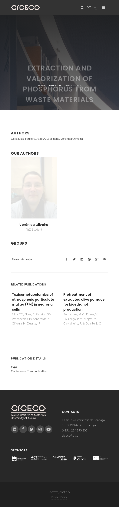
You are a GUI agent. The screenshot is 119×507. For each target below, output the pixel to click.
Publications (73, 85)
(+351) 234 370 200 (75, 430)
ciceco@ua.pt (70, 435)
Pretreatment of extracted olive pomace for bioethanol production (83, 302)
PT (89, 7)
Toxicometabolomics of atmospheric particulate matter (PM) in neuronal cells (33, 302)
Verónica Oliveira (33, 224)
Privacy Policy (59, 496)
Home (41, 85)
